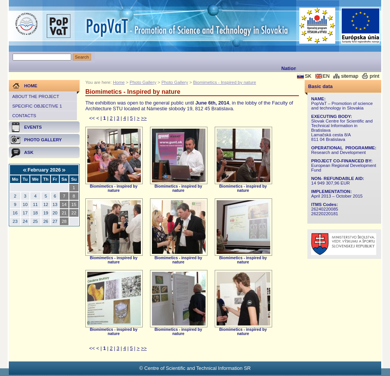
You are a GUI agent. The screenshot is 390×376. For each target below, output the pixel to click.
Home (119, 82)
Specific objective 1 (37, 106)
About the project (35, 96)
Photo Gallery (143, 82)
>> (144, 118)
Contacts (24, 115)
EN (326, 76)
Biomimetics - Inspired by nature (224, 82)
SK (308, 76)
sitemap (349, 76)
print (374, 76)
